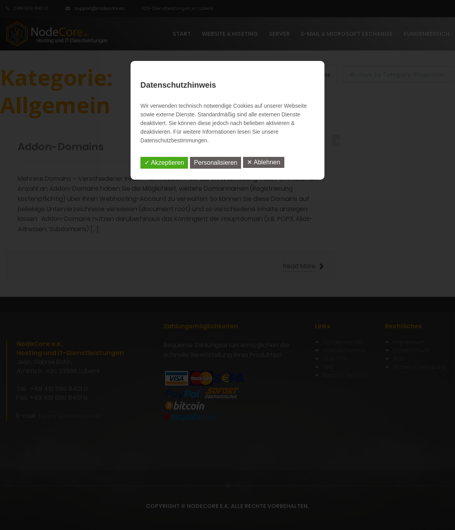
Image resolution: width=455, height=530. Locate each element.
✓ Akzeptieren (164, 162)
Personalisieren (215, 162)
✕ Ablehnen (263, 162)
